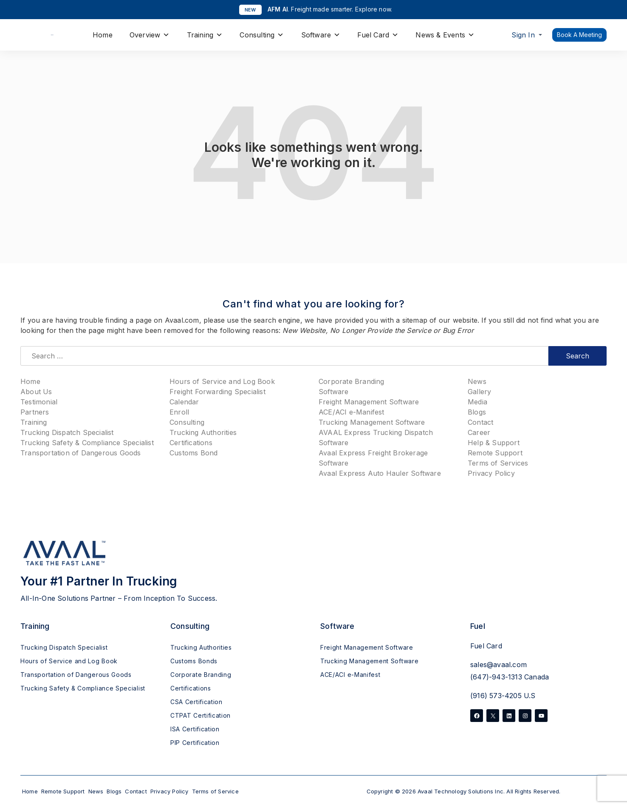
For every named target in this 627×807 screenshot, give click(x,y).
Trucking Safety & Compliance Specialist (87, 442)
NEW (250, 10)
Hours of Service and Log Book (222, 381)
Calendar (184, 402)
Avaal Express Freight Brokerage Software (373, 458)
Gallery (479, 391)
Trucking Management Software (372, 422)
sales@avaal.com (498, 664)
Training (205, 34)
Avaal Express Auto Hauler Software (380, 473)
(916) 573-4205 (496, 695)
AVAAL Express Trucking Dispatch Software (376, 437)
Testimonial (38, 402)
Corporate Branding (351, 381)
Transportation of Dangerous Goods (80, 453)
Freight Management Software (369, 402)
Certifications (190, 442)
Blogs (477, 412)
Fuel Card (377, 34)
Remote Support (495, 453)
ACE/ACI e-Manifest (351, 412)
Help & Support (494, 442)
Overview (150, 34)
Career (479, 432)
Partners (34, 412)
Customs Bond (193, 453)
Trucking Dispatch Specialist (67, 432)
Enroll (179, 412)
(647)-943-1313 (496, 677)
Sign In (522, 35)
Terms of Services (498, 463)
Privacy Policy (491, 473)
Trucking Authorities (203, 432)
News (477, 381)
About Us (36, 391)
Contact (480, 422)
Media (477, 402)
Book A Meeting (579, 34)
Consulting (262, 34)
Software (321, 34)
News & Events (444, 34)
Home (103, 35)
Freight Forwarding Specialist (217, 391)
